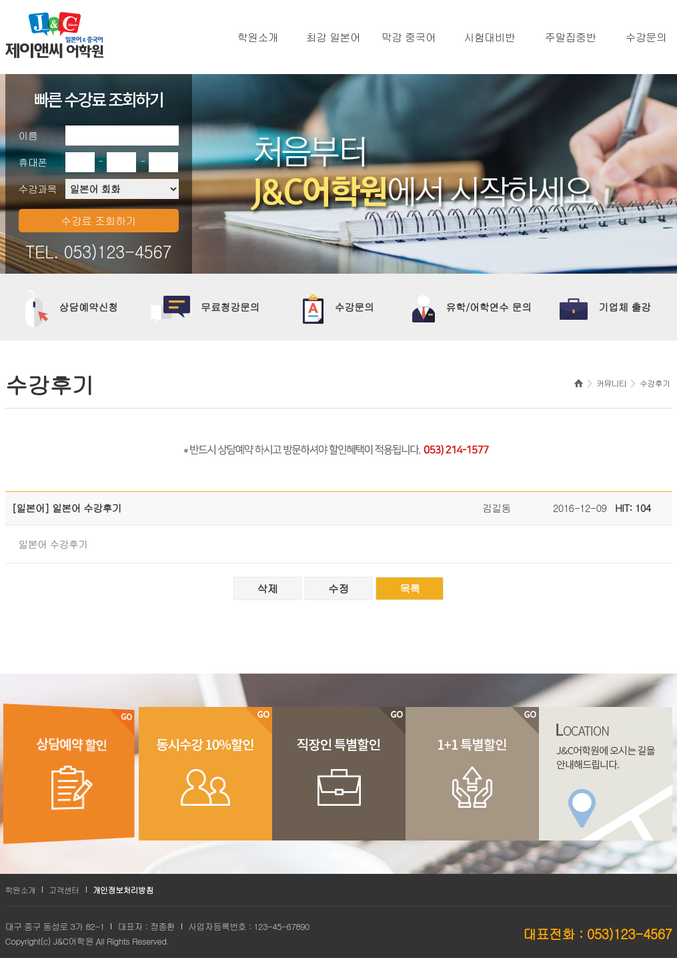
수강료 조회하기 (98, 220)
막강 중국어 (409, 37)
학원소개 (258, 37)
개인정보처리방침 (123, 889)
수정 (338, 588)
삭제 (267, 588)
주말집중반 (570, 37)
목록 (410, 588)
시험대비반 (490, 37)
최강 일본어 (333, 37)
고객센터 (64, 889)
